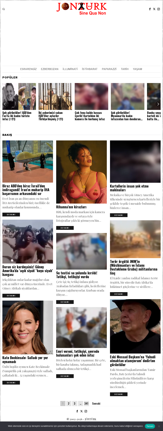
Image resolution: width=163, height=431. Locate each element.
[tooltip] (150, 9)
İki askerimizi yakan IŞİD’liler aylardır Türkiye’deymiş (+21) (51, 116)
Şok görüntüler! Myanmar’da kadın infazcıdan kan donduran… (126, 116)
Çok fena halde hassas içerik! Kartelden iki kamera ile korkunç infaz (90, 116)
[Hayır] (159, 426)
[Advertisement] (81, 39)
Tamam (149, 426)
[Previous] (4, 104)
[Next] (158, 104)
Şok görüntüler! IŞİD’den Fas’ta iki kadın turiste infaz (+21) (16, 116)
